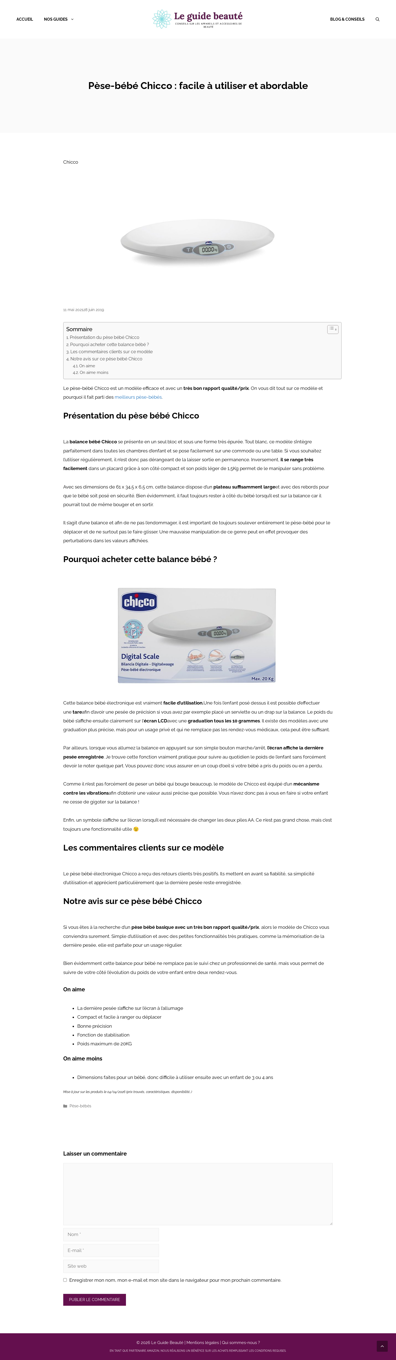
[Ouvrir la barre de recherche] (377, 19)
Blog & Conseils (347, 19)
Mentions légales (202, 1342)
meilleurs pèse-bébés (138, 397)
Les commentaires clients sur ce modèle (111, 351)
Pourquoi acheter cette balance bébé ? (109, 344)
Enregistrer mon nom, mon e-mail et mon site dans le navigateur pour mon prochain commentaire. (175, 1280)
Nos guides (62, 19)
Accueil (24, 19)
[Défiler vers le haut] (382, 1346)
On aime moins (94, 372)
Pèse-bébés (80, 1105)
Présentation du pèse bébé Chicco (104, 337)
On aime (87, 365)
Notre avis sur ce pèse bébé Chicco (106, 358)
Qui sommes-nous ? (241, 1342)
